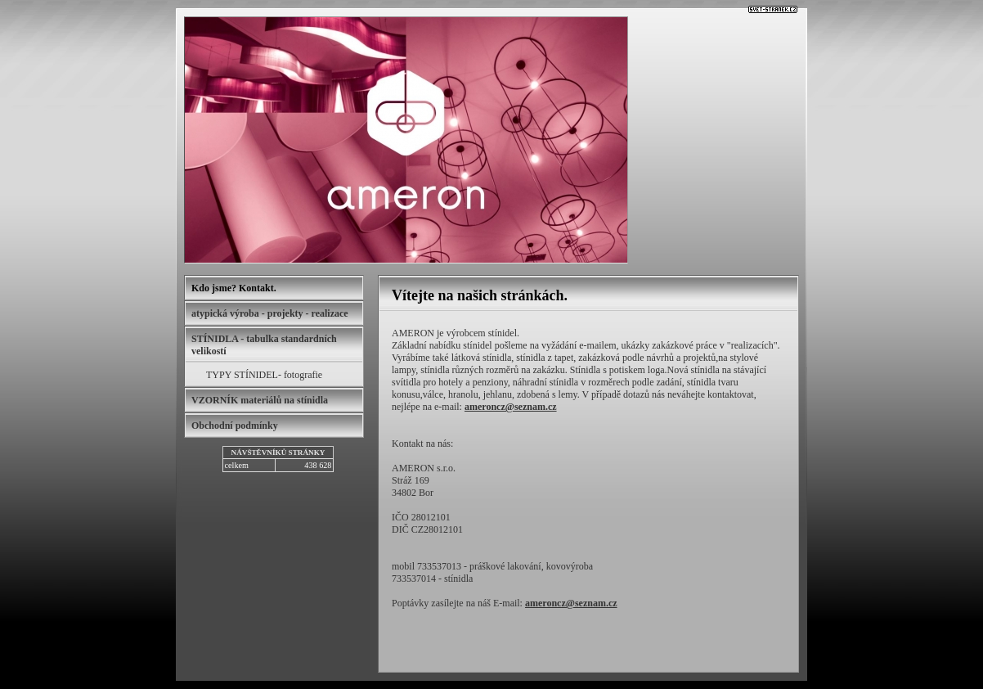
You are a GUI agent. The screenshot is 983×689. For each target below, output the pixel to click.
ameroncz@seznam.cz (511, 406)
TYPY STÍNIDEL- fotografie (264, 375)
